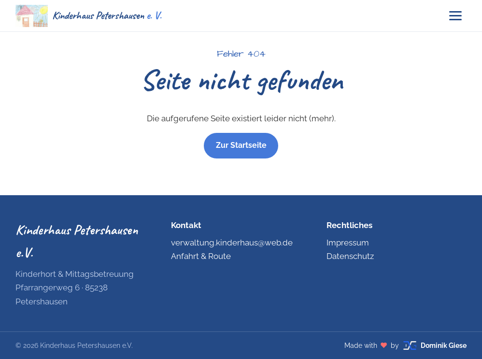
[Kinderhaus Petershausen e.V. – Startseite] (88, 16)
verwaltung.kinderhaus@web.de (232, 242)
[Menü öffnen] (455, 15)
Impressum (347, 242)
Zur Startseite (241, 145)
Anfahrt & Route (201, 256)
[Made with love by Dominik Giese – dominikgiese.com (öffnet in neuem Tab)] (405, 345)
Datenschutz (350, 256)
